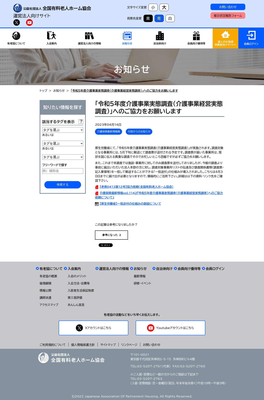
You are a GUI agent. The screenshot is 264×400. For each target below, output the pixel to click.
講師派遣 (45, 297)
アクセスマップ (49, 304)
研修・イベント (142, 283)
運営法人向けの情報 (114, 268)
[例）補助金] (62, 171)
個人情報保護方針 (83, 344)
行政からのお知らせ (139, 131)
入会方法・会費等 (79, 283)
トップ (43, 90)
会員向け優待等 (189, 268)
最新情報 (140, 276)
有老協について (51, 268)
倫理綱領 (45, 283)
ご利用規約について (53, 344)
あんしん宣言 (76, 304)
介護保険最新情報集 (108, 131)
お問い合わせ (227, 7)
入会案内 (74, 268)
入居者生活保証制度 (81, 290)
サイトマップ (108, 344)
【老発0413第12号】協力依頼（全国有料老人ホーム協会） (136, 186)
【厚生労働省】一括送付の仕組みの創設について (130, 203)
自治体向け (164, 268)
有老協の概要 (48, 276)
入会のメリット (77, 276)
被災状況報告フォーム (228, 15)
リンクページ (129, 344)
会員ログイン (215, 268)
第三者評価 (75, 297)
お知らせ (59, 90)
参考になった (111, 235)
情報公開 (45, 290)
